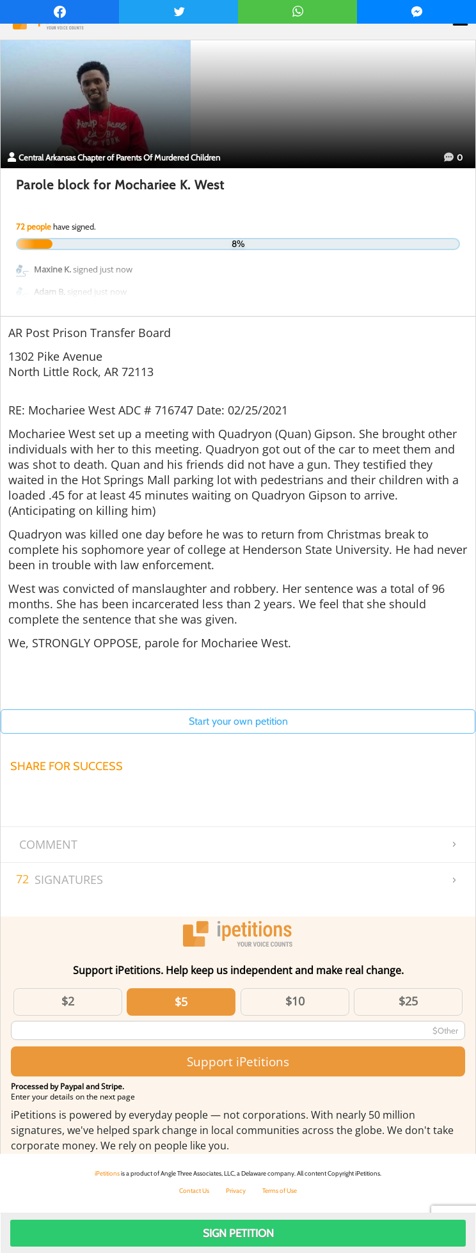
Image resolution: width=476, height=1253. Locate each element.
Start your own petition (238, 721)
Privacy (236, 1190)
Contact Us (194, 1190)
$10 (295, 1001)
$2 (67, 1001)
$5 (181, 1001)
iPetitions (107, 1173)
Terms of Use (279, 1190)
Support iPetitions (238, 1061)
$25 (408, 1001)
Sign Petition (238, 1233)
